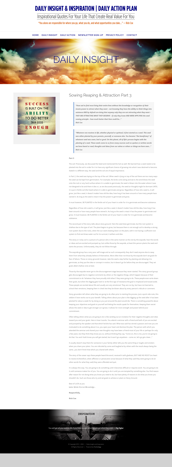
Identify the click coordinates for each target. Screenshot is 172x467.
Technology (97, 447)
